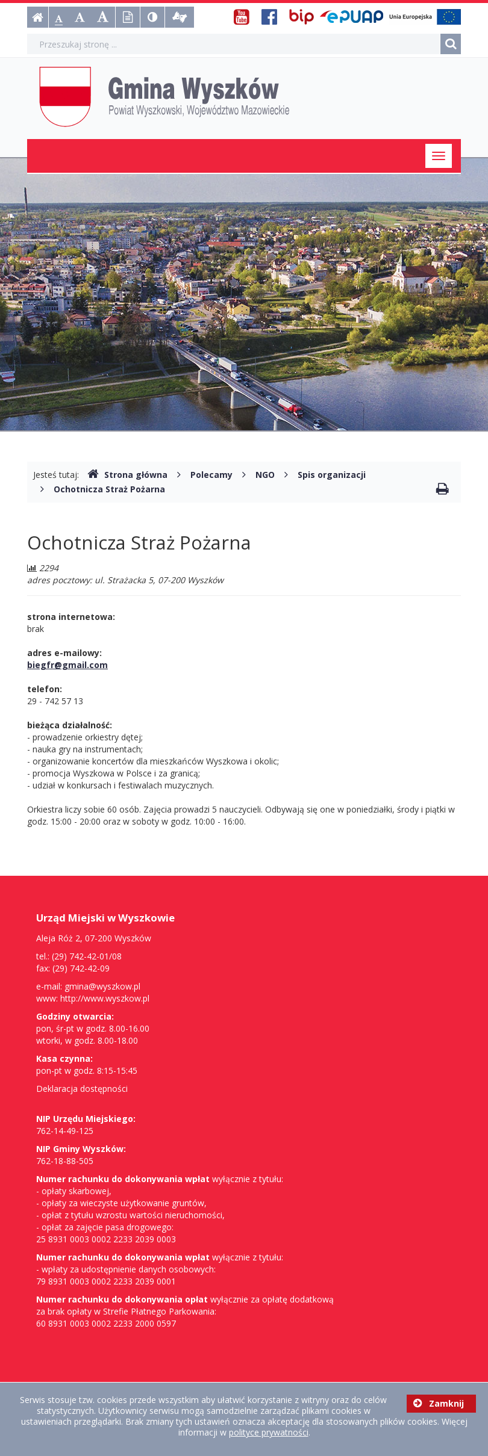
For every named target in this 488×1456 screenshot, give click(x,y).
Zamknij (438, 1403)
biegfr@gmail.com (67, 665)
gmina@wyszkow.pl (102, 986)
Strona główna (127, 474)
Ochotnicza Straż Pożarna (109, 489)
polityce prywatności (268, 1432)
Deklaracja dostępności (82, 1088)
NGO (265, 474)
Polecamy (211, 474)
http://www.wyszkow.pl (104, 998)
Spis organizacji (332, 474)
